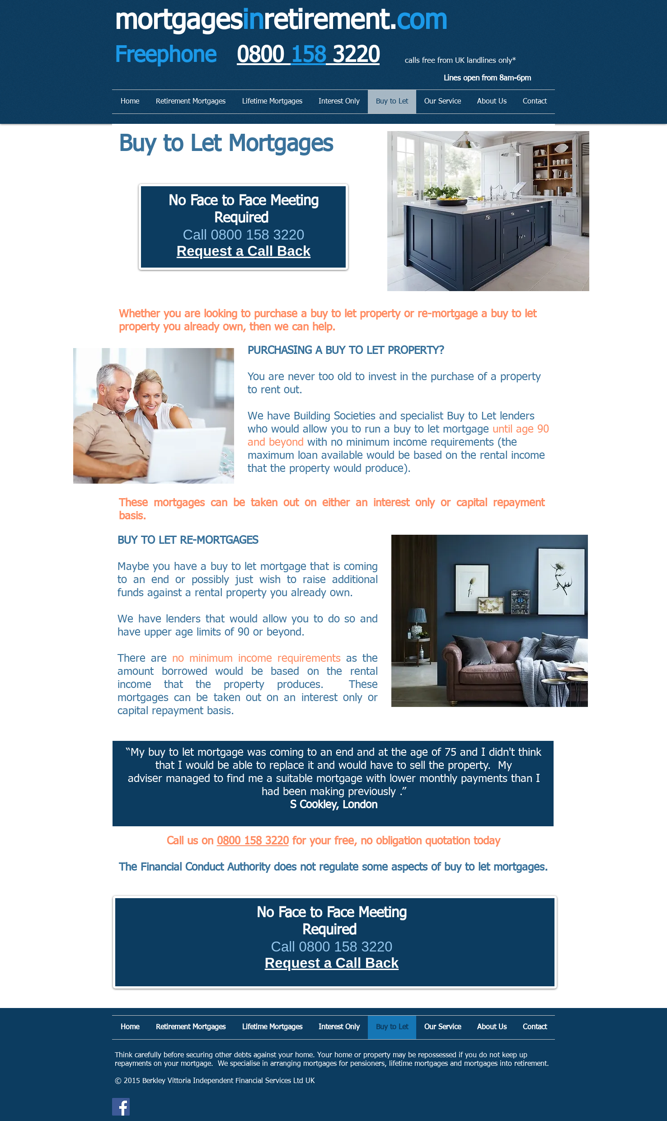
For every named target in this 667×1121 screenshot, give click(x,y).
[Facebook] (121, 1107)
